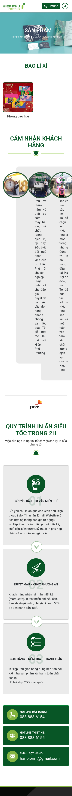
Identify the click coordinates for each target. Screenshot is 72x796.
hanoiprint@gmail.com (40, 758)
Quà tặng (49, 36)
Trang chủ (16, 36)
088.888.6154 (32, 717)
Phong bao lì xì (18, 116)
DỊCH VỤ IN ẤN (32, 36)
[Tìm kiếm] (65, 6)
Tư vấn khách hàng (68, 202)
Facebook (68, 210)
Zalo (68, 218)
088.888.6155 (32, 737)
